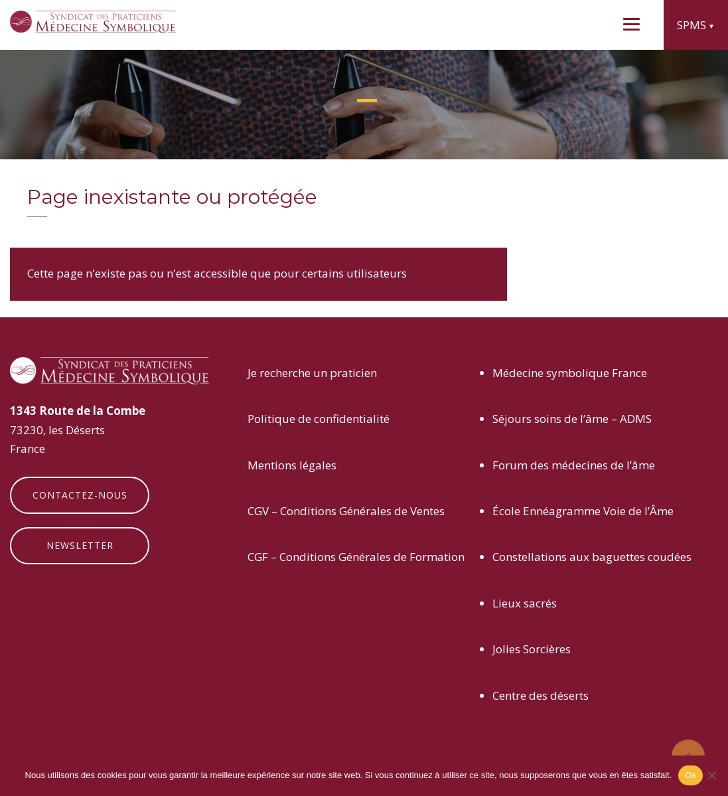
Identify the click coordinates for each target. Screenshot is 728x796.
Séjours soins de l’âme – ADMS (572, 418)
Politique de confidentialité (319, 418)
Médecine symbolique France (569, 372)
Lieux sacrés (524, 603)
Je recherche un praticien (312, 372)
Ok (690, 775)
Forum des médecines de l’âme (573, 465)
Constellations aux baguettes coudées (592, 556)
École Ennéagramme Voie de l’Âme (583, 510)
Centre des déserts (540, 695)
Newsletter (79, 545)
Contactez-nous (80, 495)
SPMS (691, 25)
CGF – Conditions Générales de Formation (356, 556)
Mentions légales (292, 465)
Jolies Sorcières (531, 649)
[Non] (711, 775)
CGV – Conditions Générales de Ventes (346, 510)
